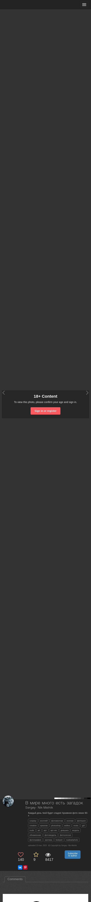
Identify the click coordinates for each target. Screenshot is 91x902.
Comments (15, 879)
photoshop (56, 825)
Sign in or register (46, 410)
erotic (75, 825)
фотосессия (65, 835)
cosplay (32, 821)
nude (31, 830)
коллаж (70, 821)
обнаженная (35, 835)
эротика (48, 840)
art (39, 830)
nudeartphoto (72, 840)
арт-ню (54, 830)
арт (45, 830)
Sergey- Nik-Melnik (39, 807)
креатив (44, 825)
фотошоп (81, 821)
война (67, 825)
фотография (35, 840)
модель (75, 830)
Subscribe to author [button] (72, 854)
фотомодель (50, 835)
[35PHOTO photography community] (17, 4)
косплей (44, 821)
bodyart (59, 840)
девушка (65, 830)
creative (33, 825)
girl (83, 825)
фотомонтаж (57, 821)
